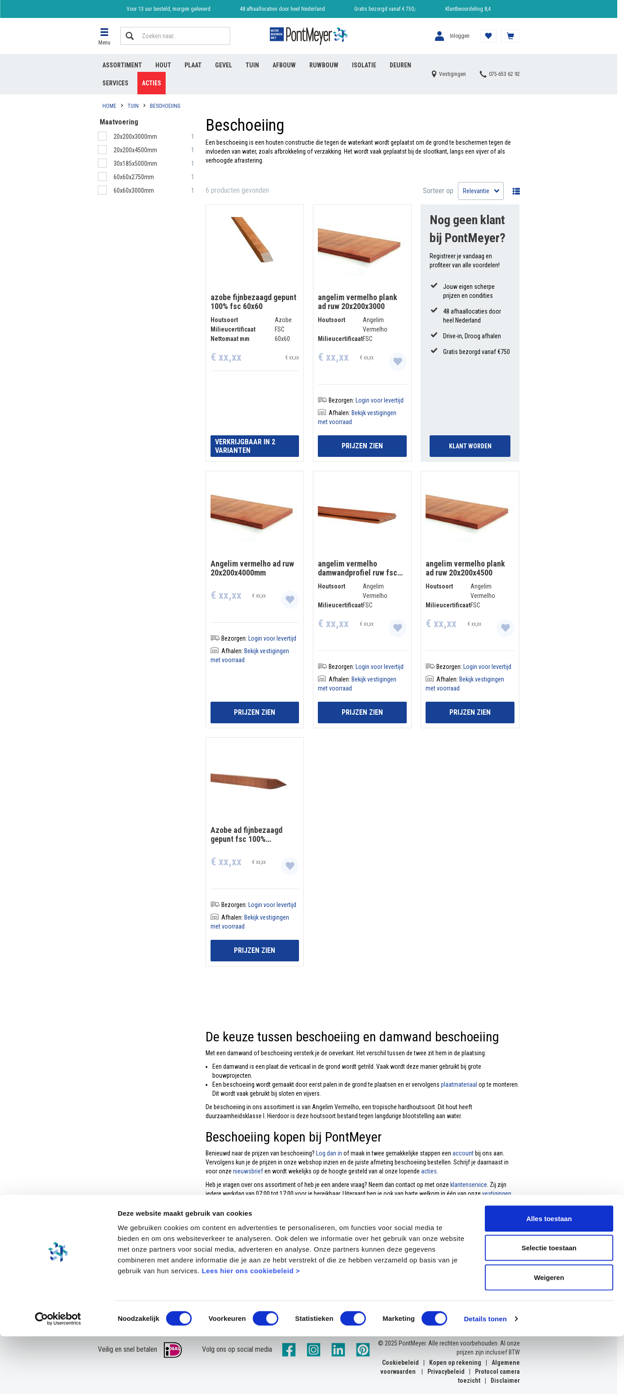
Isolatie (364, 65)
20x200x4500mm (136, 150)
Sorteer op (438, 190)
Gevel (223, 65)
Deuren (400, 65)
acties (429, 1171)
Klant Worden (470, 446)
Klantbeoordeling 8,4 (468, 9)
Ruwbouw (323, 65)
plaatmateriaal (459, 1084)
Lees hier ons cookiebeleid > (251, 1328)
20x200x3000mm (136, 136)
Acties (151, 83)
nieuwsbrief (248, 1171)
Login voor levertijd (380, 400)
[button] (104, 36)
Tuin (252, 65)
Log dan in (328, 1153)
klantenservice (468, 1184)
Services (115, 83)
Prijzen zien (362, 446)
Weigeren (549, 1335)
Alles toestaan (549, 1276)
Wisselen (514, 191)
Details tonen (485, 1376)
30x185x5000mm (136, 163)
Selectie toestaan (549, 1306)
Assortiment (122, 65)
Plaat (193, 65)
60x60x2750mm (134, 177)
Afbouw (284, 65)
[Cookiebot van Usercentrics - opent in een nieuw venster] (58, 1376)
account (463, 1153)
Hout (163, 65)
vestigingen (496, 1193)
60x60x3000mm (134, 190)
